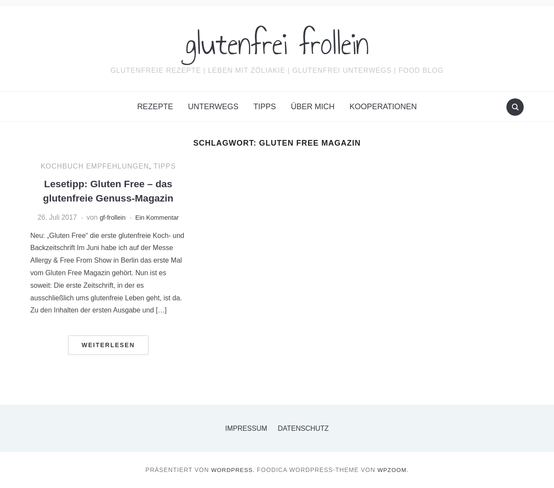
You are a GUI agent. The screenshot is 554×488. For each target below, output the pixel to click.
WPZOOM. (394, 469)
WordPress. (232, 469)
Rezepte (155, 106)
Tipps (264, 106)
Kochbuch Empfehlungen (95, 166)
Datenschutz (303, 428)
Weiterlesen (108, 345)
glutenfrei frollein (277, 42)
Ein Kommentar (158, 217)
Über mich (313, 106)
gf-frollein (110, 217)
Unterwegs (213, 106)
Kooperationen (383, 106)
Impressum (246, 428)
